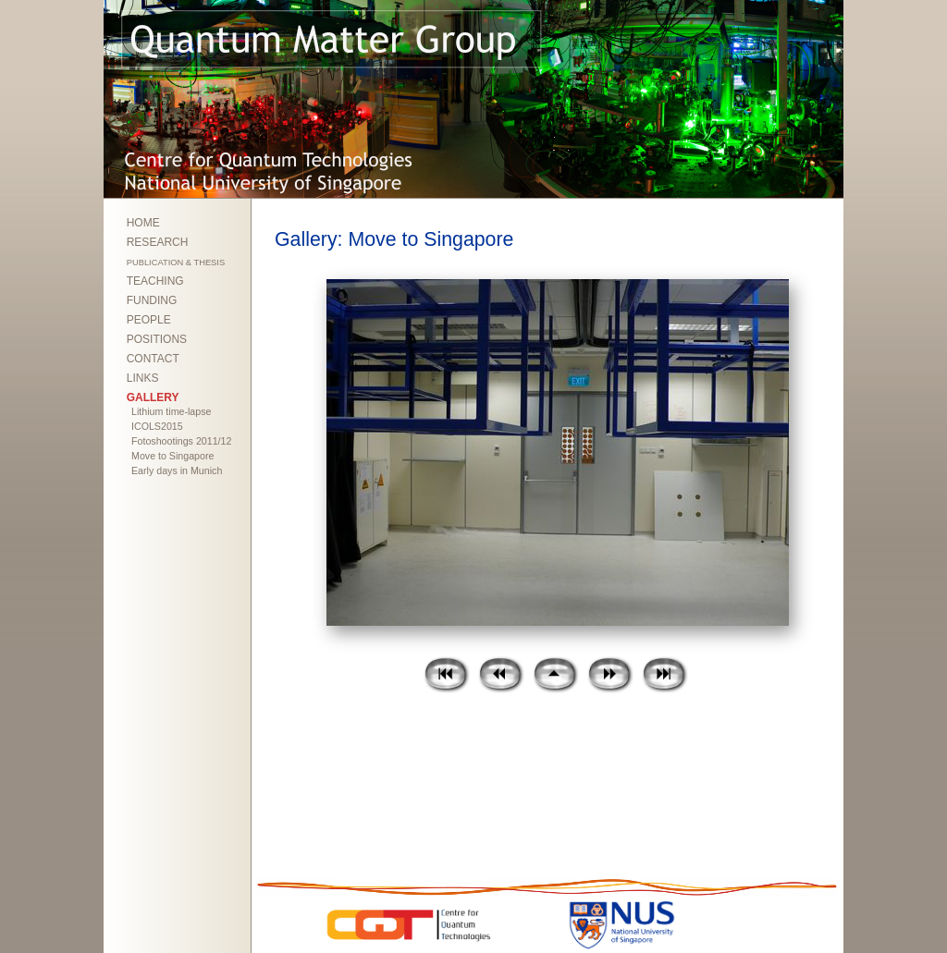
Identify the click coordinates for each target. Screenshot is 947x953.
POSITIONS (157, 339)
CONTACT (153, 358)
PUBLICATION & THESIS (176, 262)
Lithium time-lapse (171, 411)
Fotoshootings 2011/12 (181, 440)
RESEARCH (158, 242)
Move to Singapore (172, 455)
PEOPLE (149, 319)
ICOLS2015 (157, 426)
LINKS (143, 378)
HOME (143, 222)
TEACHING (155, 281)
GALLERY (153, 397)
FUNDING (152, 300)
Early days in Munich (176, 470)
